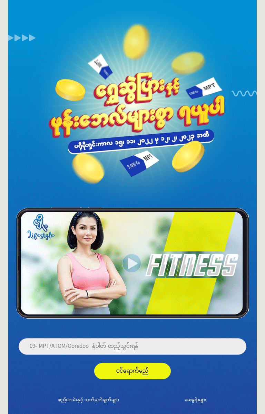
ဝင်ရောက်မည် (132, 371)
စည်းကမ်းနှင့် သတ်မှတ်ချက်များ (88, 399)
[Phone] (132, 346)
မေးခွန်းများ (196, 399)
